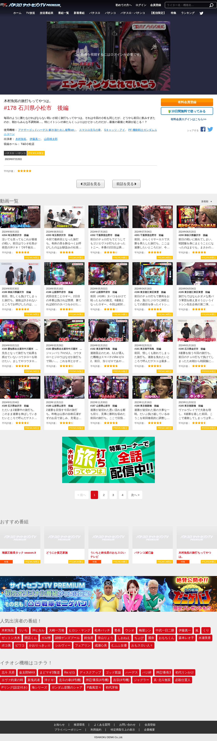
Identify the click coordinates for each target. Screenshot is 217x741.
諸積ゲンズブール (67, 637)
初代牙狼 (112, 687)
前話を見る (126, 184)
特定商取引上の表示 (123, 729)
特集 (173, 12)
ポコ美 (6, 645)
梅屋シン (145, 630)
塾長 (117, 630)
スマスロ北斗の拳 (90, 129)
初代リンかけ (184, 672)
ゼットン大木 (11, 637)
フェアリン (82, 645)
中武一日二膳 (165, 630)
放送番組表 (46, 12)
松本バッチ (102, 630)
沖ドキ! (49, 680)
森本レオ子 (186, 637)
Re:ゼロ (69, 672)
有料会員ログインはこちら (187, 119)
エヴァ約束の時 (12, 680)
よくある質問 (102, 724)
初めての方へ (123, 5)
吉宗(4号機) (121, 680)
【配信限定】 (158, 12)
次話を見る (91, 184)
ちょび (139, 637)
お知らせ (59, 724)
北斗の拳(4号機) (70, 680)
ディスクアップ (90, 672)
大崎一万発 (56, 630)
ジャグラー (141, 680)
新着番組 (79, 12)
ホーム (17, 12)
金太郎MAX (27, 672)
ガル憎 (46, 637)
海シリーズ (39, 687)
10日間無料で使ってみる (187, 111)
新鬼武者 (34, 680)
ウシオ (129, 630)
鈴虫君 (88, 637)
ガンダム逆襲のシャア (67, 687)
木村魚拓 (20, 138)
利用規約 (96, 729)
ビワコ (20, 645)
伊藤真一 (35, 138)
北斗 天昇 (8, 672)
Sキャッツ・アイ (114, 129)
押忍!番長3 (163, 672)
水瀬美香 (204, 637)
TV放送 (30, 12)
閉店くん (31, 637)
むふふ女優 (119, 645)
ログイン (141, 5)
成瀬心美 (101, 645)
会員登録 (155, 5)
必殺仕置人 (183, 680)
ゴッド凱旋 (113, 672)
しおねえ (124, 637)
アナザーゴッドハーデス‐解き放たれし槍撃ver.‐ (47, 129)
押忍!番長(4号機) (97, 680)
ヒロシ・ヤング (79, 630)
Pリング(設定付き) (14, 687)
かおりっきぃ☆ (40, 645)
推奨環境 (79, 724)
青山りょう (105, 637)
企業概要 (149, 729)
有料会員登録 (187, 102)
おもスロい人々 (142, 645)
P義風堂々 (94, 687)
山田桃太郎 (51, 138)
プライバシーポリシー (67, 729)
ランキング (188, 12)
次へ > (135, 495)
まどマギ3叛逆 (50, 672)
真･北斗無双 (162, 680)
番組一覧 (63, 12)
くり (206, 630)
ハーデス (131, 672)
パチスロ (94, 12)
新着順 (204, 201)
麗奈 (151, 637)
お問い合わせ (127, 724)
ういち (23, 630)
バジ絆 (147, 672)
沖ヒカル (38, 630)
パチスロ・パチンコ (133, 12)
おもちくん (166, 637)
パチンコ (110, 12)
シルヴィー (62, 645)
